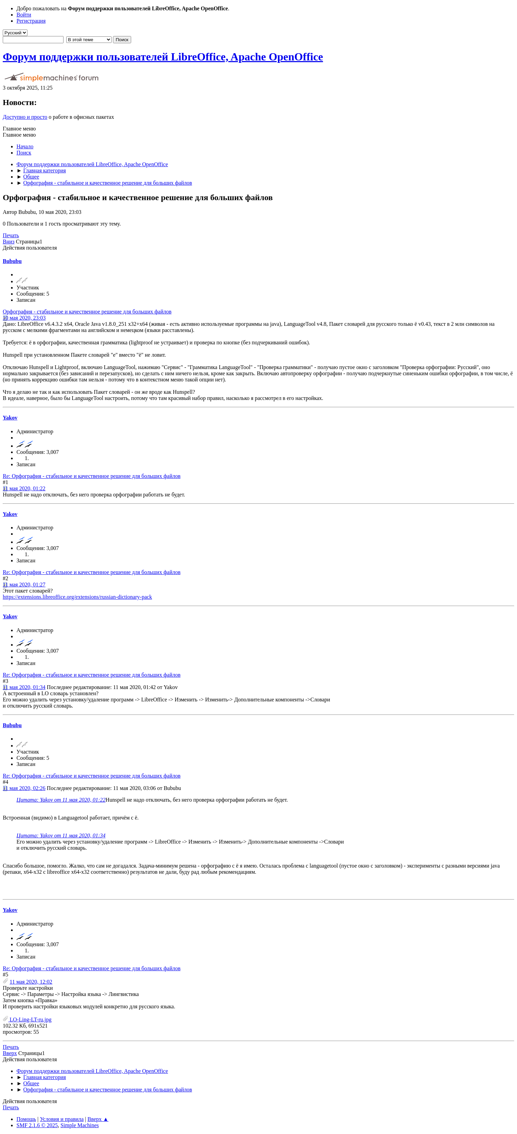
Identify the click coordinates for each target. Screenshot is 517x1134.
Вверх (10, 1053)
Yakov (10, 418)
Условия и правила (61, 1119)
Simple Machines (79, 1125)
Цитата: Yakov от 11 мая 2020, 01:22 (60, 800)
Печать (11, 235)
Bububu (12, 261)
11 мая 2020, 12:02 (31, 982)
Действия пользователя (30, 248)
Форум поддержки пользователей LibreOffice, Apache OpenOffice (163, 56)
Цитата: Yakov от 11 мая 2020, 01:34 (60, 835)
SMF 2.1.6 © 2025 (37, 1125)
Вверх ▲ (98, 1119)
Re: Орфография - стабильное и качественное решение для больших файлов (92, 476)
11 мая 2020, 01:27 (24, 584)
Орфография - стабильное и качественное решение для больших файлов (87, 311)
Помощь (26, 1119)
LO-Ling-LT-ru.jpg (27, 1019)
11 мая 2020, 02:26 (24, 788)
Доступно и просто (25, 117)
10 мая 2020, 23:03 (24, 318)
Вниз (8, 241)
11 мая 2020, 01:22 (24, 488)
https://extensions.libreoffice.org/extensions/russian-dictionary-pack (77, 597)
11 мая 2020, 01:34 (24, 687)
